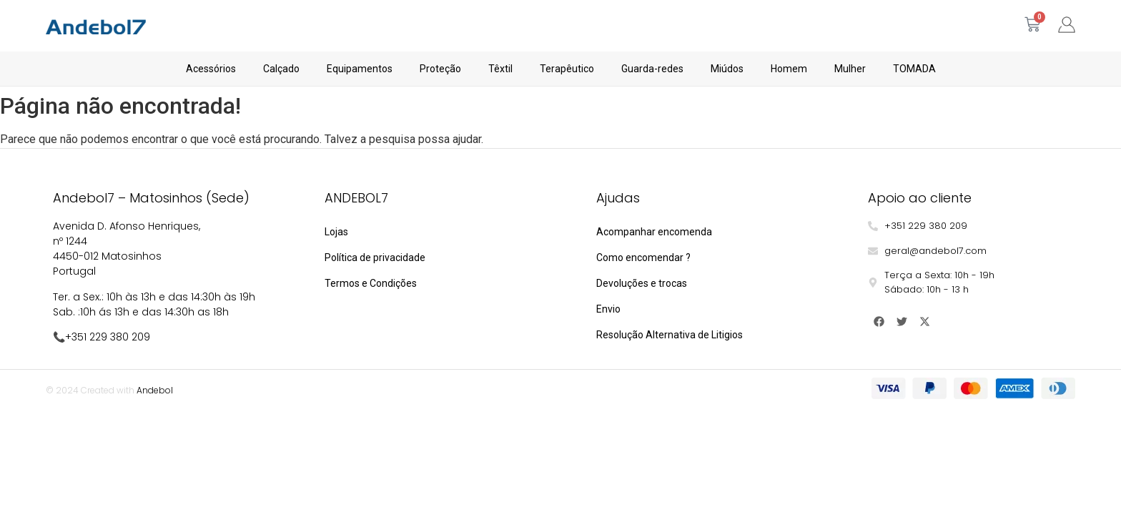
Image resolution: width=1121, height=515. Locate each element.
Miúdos (727, 68)
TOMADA (914, 68)
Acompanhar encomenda (654, 231)
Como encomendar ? (643, 257)
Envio (608, 309)
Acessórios (211, 68)
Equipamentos (359, 68)
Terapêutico (567, 68)
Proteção (440, 68)
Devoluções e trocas (641, 283)
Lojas (336, 231)
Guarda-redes (652, 68)
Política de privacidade (375, 257)
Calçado (281, 68)
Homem (789, 68)
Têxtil (500, 68)
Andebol (155, 390)
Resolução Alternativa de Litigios (669, 334)
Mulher (850, 68)
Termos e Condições (371, 283)
